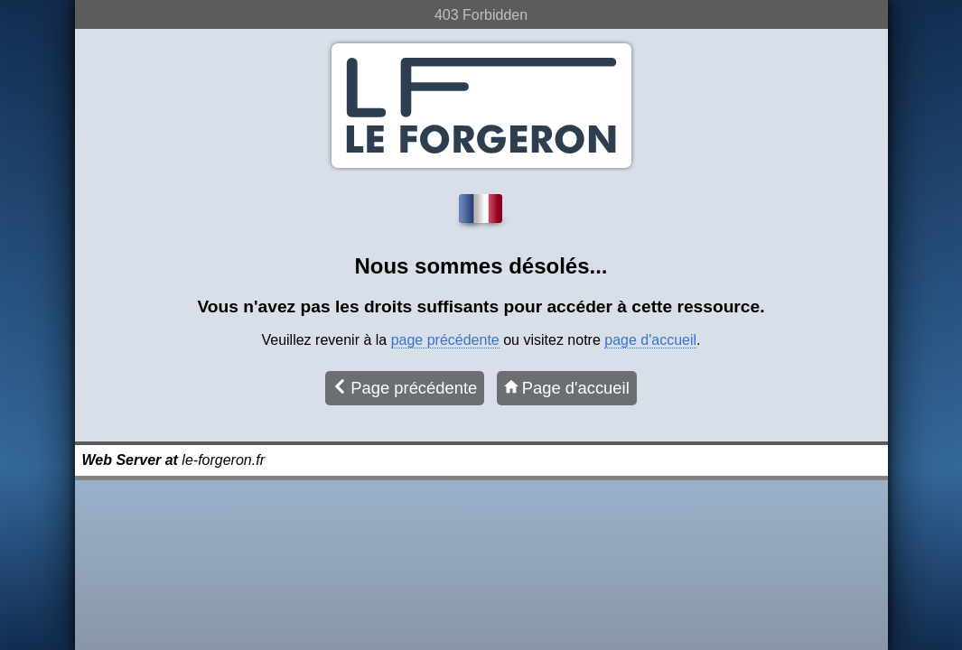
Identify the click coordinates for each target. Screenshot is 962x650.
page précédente (445, 340)
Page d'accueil (567, 387)
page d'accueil (650, 340)
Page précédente (404, 387)
